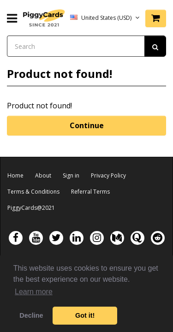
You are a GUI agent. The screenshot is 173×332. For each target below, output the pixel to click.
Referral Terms (90, 192)
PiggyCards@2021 (31, 208)
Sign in (71, 175)
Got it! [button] (85, 315)
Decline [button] (31, 315)
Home (15, 175)
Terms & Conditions (33, 192)
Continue (87, 125)
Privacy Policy (108, 175)
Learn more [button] (34, 292)
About (43, 175)
